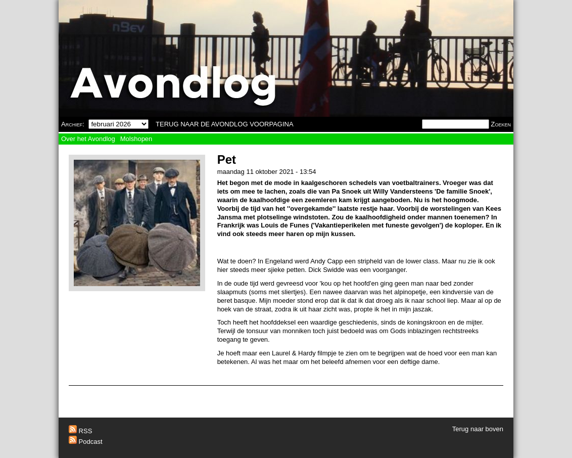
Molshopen (136, 139)
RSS (80, 431)
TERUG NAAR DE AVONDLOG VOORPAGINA (225, 124)
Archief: (72, 124)
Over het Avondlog (88, 139)
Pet (226, 159)
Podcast (86, 441)
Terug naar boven (477, 429)
